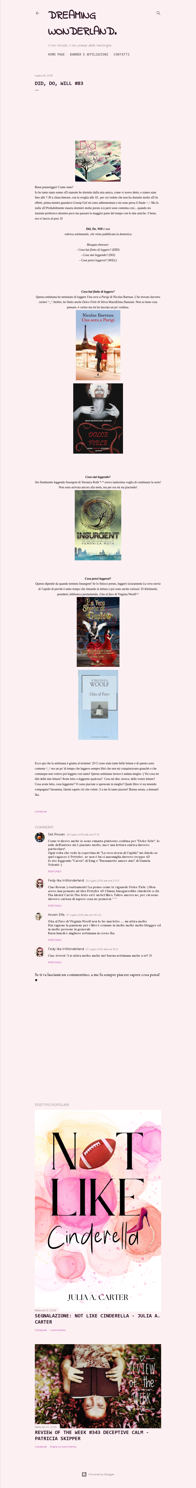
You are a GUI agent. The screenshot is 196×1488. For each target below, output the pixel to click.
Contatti (122, 54)
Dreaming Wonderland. (82, 24)
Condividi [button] (41, 811)
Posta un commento (63, 1446)
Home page (56, 54)
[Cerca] (158, 12)
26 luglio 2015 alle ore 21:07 (102, 880)
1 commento (58, 1330)
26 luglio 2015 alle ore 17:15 (83, 834)
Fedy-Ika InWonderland (66, 880)
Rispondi (54, 871)
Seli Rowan (56, 834)
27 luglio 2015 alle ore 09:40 (83, 914)
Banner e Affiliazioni (89, 54)
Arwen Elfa (56, 915)
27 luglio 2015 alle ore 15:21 (102, 949)
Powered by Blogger (98, 1474)
